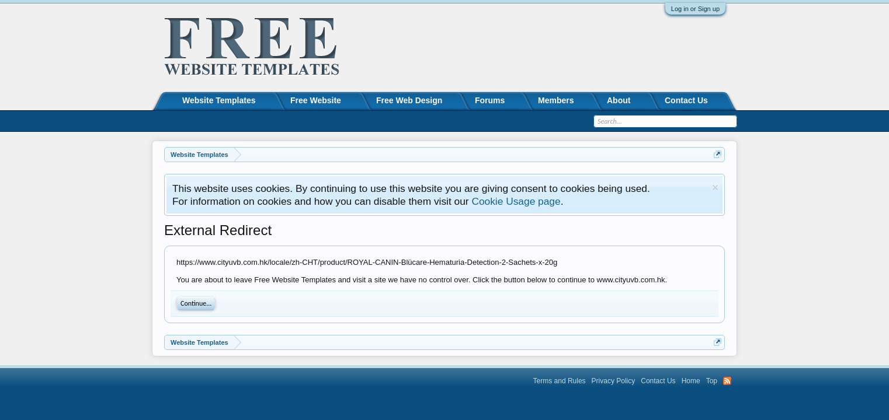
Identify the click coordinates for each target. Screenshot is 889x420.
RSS (727, 381)
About (618, 100)
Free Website (315, 100)
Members (556, 100)
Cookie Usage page (515, 201)
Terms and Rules (559, 381)
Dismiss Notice (715, 187)
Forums (490, 100)
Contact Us (686, 100)
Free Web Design (409, 100)
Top (711, 381)
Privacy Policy (614, 381)
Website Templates (219, 100)
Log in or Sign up (695, 8)
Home (691, 381)
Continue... (195, 303)
